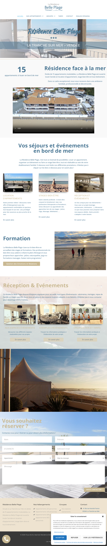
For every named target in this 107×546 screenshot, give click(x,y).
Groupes (63, 505)
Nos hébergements (41, 505)
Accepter (60, 538)
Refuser (74, 538)
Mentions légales (98, 542)
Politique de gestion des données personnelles (79, 542)
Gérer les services (59, 532)
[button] (103, 516)
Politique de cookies (59, 542)
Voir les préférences (93, 538)
